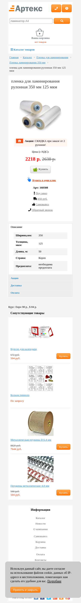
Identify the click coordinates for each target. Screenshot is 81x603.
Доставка (16, 285)
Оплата (15, 292)
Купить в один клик (44, 180)
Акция (14, 278)
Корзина (40, 541)
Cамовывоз (42, 204)
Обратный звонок (42, 210)
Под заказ (41, 193)
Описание (16, 227)
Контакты (40, 560)
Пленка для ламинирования (52, 57)
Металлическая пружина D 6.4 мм (31, 439)
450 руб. (42, 198)
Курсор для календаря (24, 349)
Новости (40, 523)
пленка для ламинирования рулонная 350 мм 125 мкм (38, 69)
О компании (40, 529)
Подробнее (54, 581)
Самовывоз (40, 536)
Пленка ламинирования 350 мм (28, 62)
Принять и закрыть (25, 589)
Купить (40, 169)
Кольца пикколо (20, 395)
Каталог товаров (23, 49)
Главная (14, 57)
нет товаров (40, 42)
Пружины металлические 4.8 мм (30, 485)
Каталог (27, 57)
